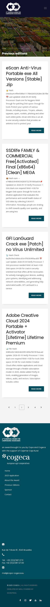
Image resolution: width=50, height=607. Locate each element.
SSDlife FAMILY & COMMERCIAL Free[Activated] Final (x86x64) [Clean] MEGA (22, 161)
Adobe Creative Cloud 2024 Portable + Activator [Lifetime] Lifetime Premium (25, 329)
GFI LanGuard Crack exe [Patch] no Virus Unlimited (25, 243)
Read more (36, 130)
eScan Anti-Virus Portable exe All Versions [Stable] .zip (24, 76)
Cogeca (16, 585)
